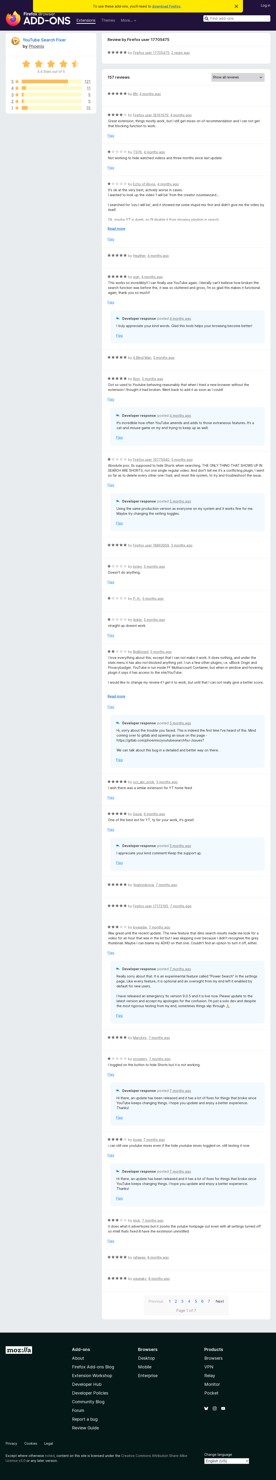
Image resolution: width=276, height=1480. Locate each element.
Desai (137, 814)
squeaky (139, 1279)
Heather (139, 256)
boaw (137, 1140)
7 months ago (166, 885)
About (78, 1358)
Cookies (30, 1443)
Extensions (86, 20)
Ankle (137, 620)
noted (49, 1456)
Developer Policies (90, 1393)
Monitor (212, 1384)
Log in (265, 5)
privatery (140, 1059)
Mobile (144, 1366)
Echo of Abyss (144, 184)
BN (135, 94)
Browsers (213, 1358)
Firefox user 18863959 (151, 545)
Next (220, 1301)
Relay (209, 1375)
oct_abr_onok (143, 782)
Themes (108, 20)
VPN (208, 1366)
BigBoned (140, 652)
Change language (218, 1454)
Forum (78, 1410)
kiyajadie (140, 927)
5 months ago (164, 358)
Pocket (211, 1393)
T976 (137, 152)
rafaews (139, 1257)
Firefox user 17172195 (150, 906)
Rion (136, 379)
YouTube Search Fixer (44, 39)
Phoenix (36, 46)
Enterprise (148, 1375)
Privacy (11, 1443)
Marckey (140, 1038)
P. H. (136, 598)
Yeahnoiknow (143, 885)
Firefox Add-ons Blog (93, 1366)
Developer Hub (86, 1384)
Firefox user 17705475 (151, 53)
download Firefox (166, 6)
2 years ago (180, 53)
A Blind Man (142, 358)
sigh (136, 277)
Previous (155, 1301)
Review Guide (85, 1427)
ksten (137, 566)
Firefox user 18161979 (150, 115)
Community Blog (88, 1401)
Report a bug (85, 1419)
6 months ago (154, 814)
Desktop (146, 1358)
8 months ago (158, 1257)
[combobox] (236, 18)
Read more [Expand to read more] (116, 229)
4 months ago (150, 94)
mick (136, 1220)
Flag (111, 136)
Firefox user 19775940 (151, 460)
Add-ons (81, 1349)
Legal (48, 1443)
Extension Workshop (92, 1375)
